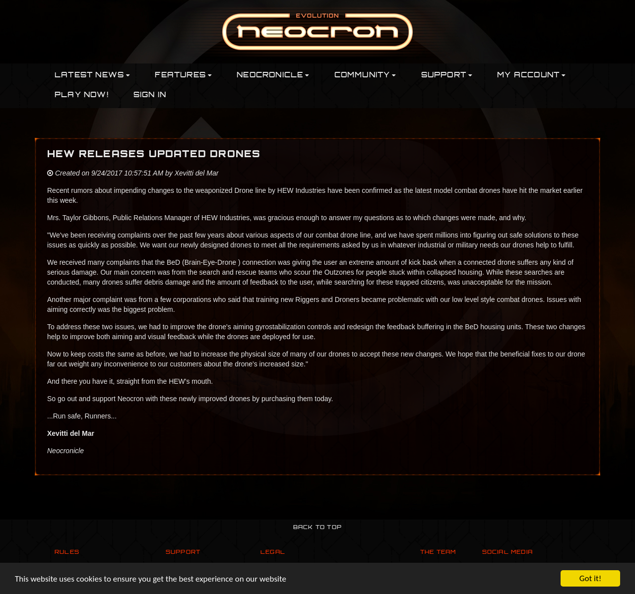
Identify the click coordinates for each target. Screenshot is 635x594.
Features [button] (183, 75)
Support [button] (447, 75)
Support (183, 552)
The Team (438, 552)
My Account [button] (531, 75)
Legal (272, 552)
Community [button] (365, 75)
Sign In (149, 95)
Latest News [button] (92, 75)
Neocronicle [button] (273, 75)
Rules (67, 552)
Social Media (507, 552)
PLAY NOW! (82, 95)
